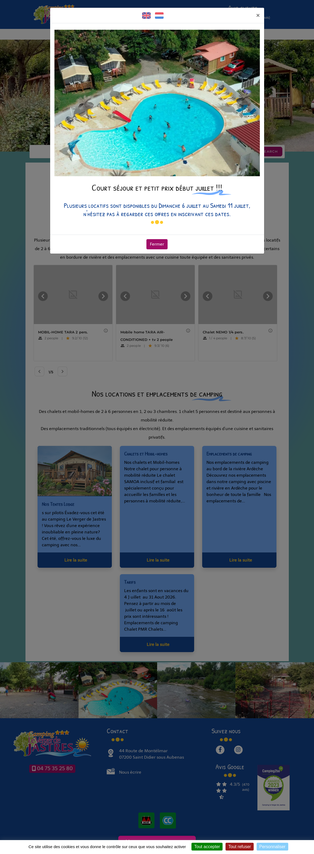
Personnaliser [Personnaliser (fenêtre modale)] (272, 846)
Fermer (157, 244)
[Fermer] (258, 15)
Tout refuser (239, 846)
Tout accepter (207, 846)
